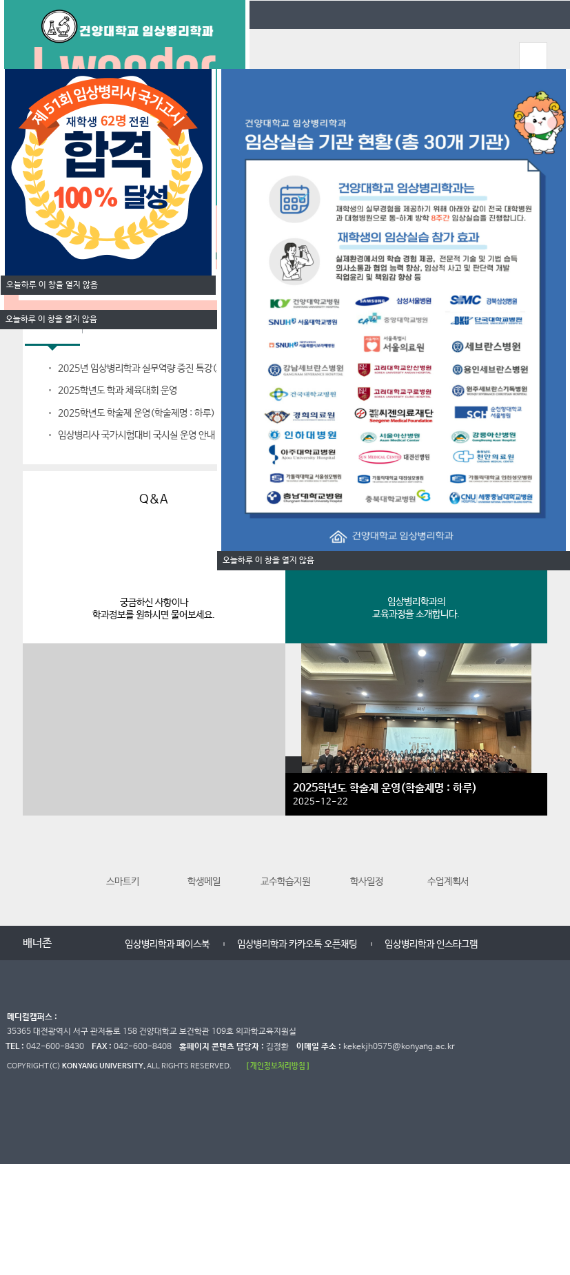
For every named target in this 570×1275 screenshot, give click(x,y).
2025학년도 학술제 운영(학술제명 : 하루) (136, 413)
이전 (35, 869)
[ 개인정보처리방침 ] (277, 1065)
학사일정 (366, 863)
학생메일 (204, 863)
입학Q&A (114, 331)
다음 (535, 869)
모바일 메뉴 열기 (532, 56)
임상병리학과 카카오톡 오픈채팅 (297, 944)
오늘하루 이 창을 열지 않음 (51, 319)
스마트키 (122, 863)
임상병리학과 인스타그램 (431, 944)
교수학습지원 (285, 863)
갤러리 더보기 (293, 764)
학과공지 (52, 331)
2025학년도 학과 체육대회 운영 (117, 390)
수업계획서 (448, 863)
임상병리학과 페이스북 (167, 944)
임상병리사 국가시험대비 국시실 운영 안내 (136, 435)
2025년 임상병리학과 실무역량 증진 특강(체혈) (147, 368)
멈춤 (88, 944)
